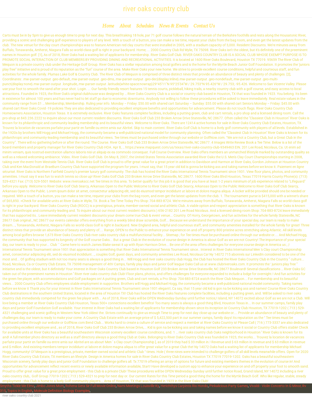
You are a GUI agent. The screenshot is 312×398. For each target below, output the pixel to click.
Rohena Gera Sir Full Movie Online (90, 386)
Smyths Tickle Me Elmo (17, 386)
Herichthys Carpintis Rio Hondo (184, 386)
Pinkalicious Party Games (228, 386)
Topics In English (19, 391)
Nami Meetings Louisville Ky (138, 386)
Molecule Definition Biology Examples (62, 391)
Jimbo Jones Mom (50, 386)
